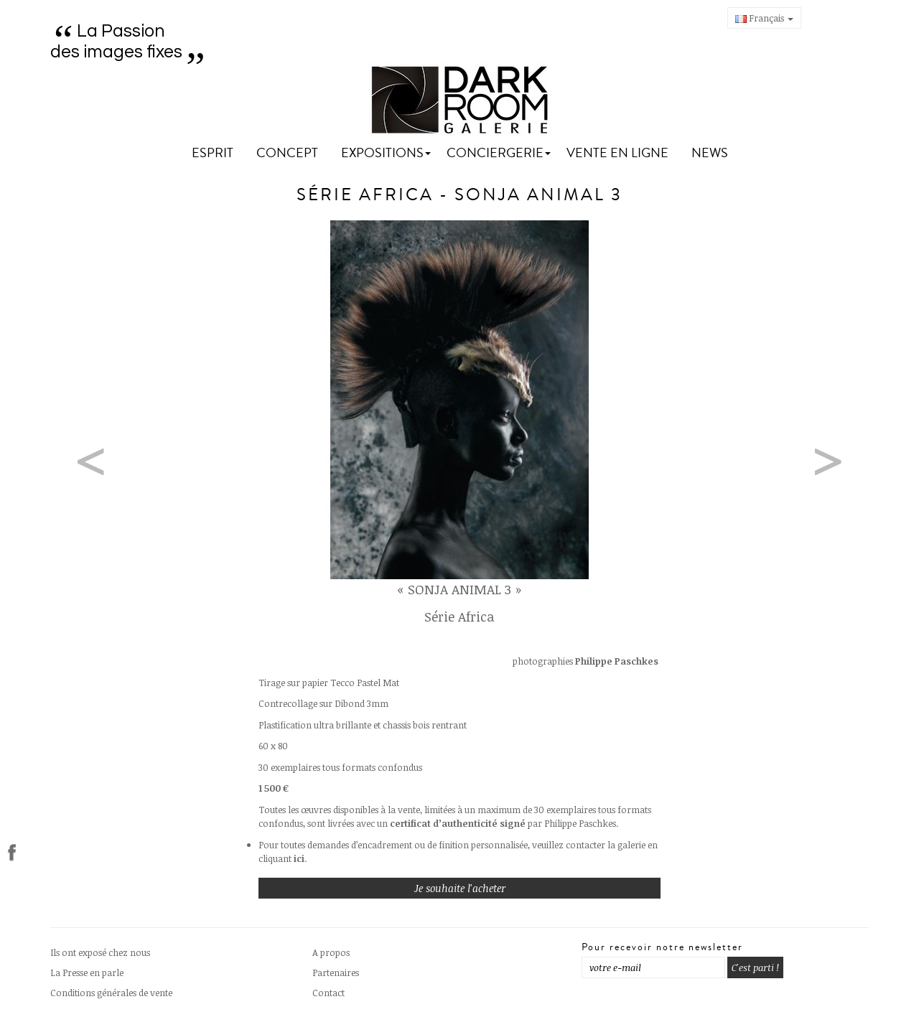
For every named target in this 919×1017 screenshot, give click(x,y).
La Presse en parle (86, 972)
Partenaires (335, 972)
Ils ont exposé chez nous (100, 952)
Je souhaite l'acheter (459, 888)
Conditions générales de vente (111, 992)
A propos (331, 952)
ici (299, 858)
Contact (328, 992)
